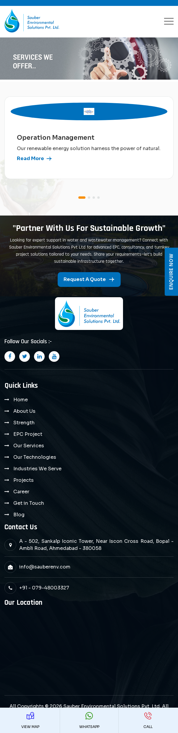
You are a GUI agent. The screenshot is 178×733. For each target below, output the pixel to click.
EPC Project (27, 434)
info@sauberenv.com (44, 567)
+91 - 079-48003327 (44, 588)
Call (148, 720)
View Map (30, 720)
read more (30, 158)
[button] (81, 197)
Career (21, 492)
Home (20, 400)
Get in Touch (28, 503)
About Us (24, 411)
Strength (24, 423)
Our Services (28, 446)
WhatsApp (89, 720)
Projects (23, 480)
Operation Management (55, 138)
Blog (19, 515)
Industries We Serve (37, 469)
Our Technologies (34, 457)
